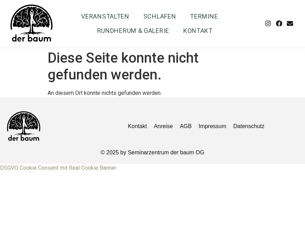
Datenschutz (248, 126)
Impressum (212, 126)
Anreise (163, 126)
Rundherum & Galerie (133, 30)
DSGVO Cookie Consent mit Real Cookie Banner (58, 167)
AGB (186, 126)
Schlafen (159, 16)
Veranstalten (105, 16)
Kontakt (198, 30)
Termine (204, 16)
